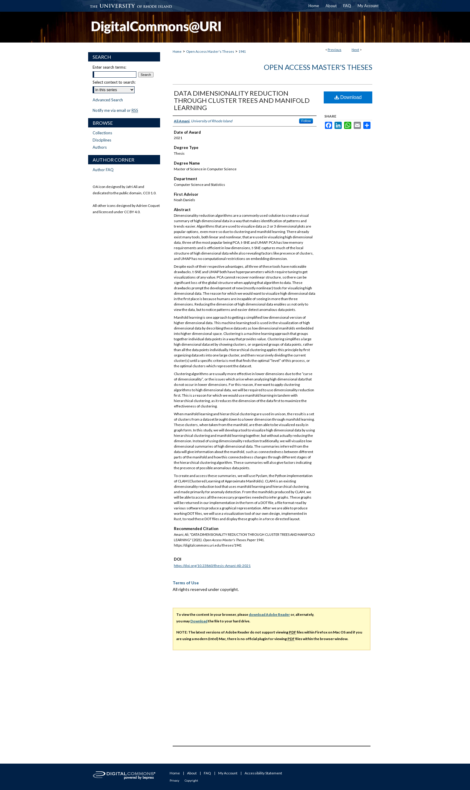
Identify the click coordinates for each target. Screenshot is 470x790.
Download (348, 97)
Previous (334, 50)
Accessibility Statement (263, 773)
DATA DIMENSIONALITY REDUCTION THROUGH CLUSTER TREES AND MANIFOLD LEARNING (242, 100)
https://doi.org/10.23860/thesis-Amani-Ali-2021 (212, 565)
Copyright (191, 780)
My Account (227, 773)
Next (355, 50)
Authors (100, 147)
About (192, 773)
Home (177, 51)
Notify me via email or (115, 110)
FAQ (207, 773)
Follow (306, 121)
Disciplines (102, 140)
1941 (242, 51)
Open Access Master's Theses (210, 51)
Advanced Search (108, 99)
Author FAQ (103, 169)
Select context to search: (114, 82)
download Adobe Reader (269, 614)
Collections (102, 132)
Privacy (174, 780)
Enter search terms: (109, 67)
